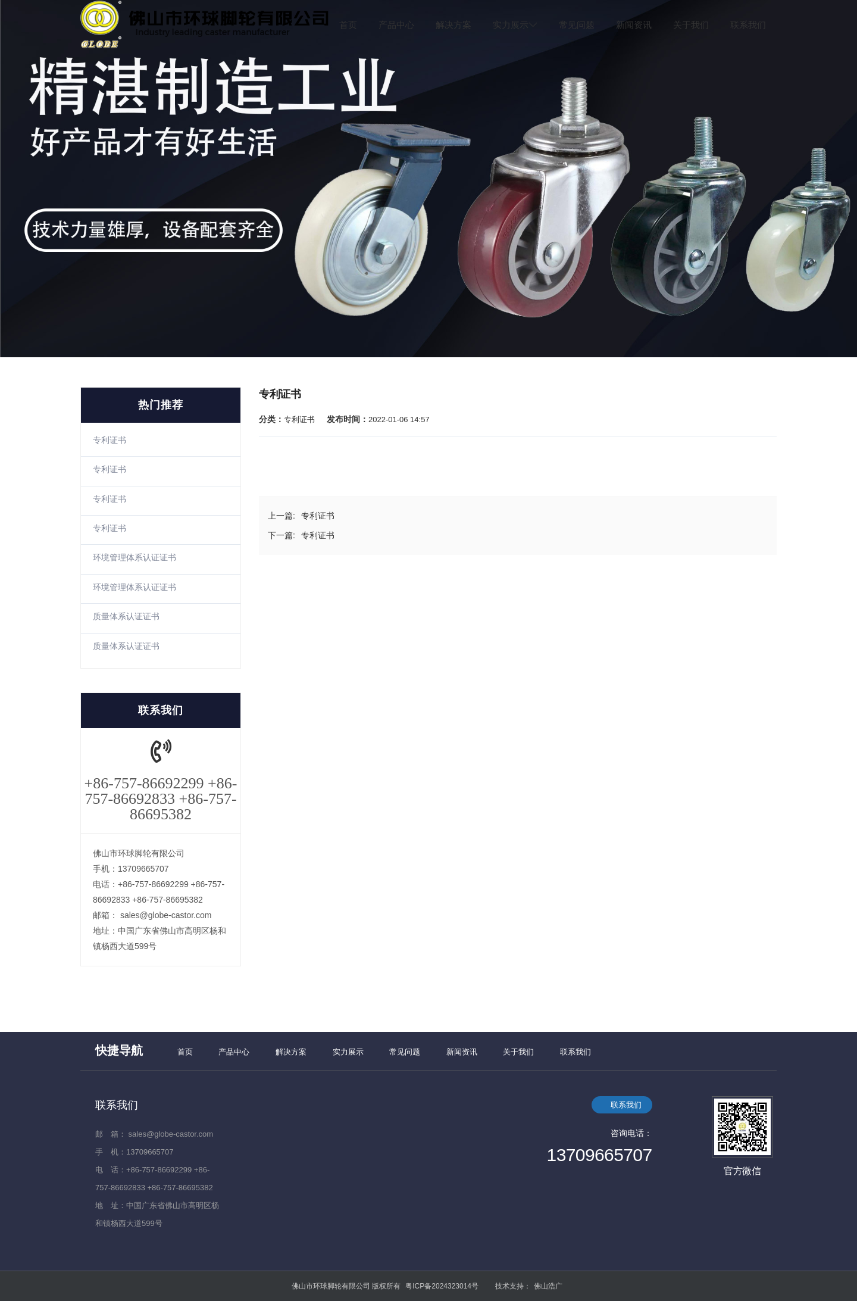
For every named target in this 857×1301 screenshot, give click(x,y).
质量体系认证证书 (126, 616)
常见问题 (577, 25)
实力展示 (516, 25)
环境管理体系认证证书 (134, 557)
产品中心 (396, 25)
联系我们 (748, 25)
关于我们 (691, 25)
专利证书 (109, 440)
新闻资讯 (634, 25)
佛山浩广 (548, 1286)
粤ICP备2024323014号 (441, 1286)
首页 (348, 25)
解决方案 (453, 25)
